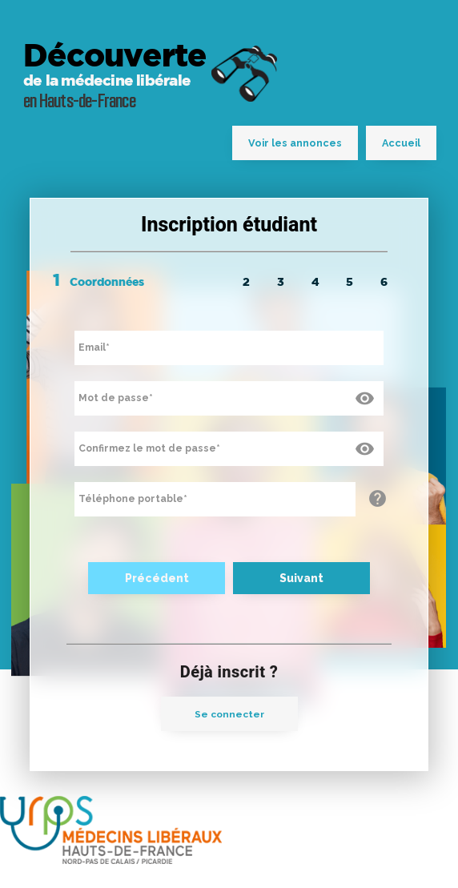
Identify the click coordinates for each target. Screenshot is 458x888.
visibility (362, 396)
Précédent (157, 578)
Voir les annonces (295, 143)
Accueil (401, 143)
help (378, 498)
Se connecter (229, 714)
